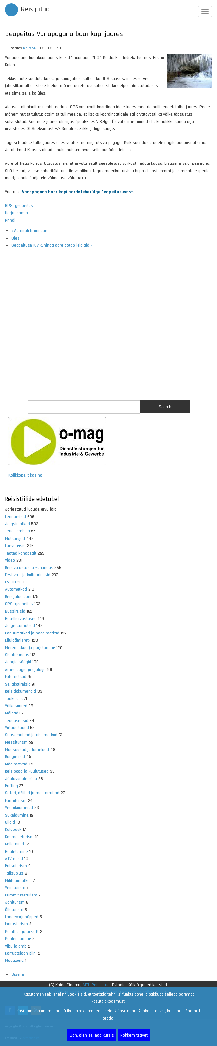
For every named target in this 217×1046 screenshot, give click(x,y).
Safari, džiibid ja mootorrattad (32, 793)
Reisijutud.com (18, 597)
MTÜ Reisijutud (96, 985)
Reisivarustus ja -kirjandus (29, 567)
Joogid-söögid (18, 662)
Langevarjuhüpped (21, 917)
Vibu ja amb (16, 946)
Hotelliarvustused (21, 618)
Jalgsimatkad (17, 524)
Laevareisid (15, 546)
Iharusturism (16, 924)
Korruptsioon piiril (21, 953)
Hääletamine (16, 852)
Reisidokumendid (20, 691)
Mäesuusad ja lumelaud (27, 749)
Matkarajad (15, 539)
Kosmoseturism (19, 837)
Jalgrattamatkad (20, 626)
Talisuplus (14, 873)
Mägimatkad (16, 764)
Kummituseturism (21, 895)
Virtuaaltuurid (17, 728)
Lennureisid (15, 517)
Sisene (17, 974)
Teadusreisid (16, 721)
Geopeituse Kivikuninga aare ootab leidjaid (51, 245)
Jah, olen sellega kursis (92, 1035)
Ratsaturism (16, 866)
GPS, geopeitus (19, 206)
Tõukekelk (14, 698)
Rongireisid (15, 757)
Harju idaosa (16, 213)
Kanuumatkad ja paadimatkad (32, 633)
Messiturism (16, 742)
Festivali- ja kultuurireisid (27, 575)
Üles (15, 238)
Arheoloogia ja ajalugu (25, 670)
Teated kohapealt (20, 553)
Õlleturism (14, 910)
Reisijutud (35, 9)
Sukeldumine (17, 815)
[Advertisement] (108, 324)
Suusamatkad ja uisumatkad (31, 735)
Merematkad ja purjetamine (30, 648)
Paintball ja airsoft (22, 932)
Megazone (14, 960)
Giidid (10, 822)
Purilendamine (18, 939)
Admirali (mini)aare (30, 231)
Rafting (11, 786)
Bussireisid (15, 611)
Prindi (10, 220)
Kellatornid (14, 844)
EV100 (10, 582)
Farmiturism (16, 801)
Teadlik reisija (17, 531)
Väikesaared (16, 706)
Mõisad (11, 713)
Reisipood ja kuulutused (27, 771)
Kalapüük (13, 829)
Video (10, 560)
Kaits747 (30, 48)
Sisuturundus (17, 655)
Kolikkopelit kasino (25, 475)
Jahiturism (15, 902)
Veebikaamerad (19, 808)
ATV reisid (14, 859)
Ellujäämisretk (17, 640)
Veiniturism (15, 888)
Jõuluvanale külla (21, 779)
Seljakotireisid (17, 684)
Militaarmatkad (18, 880)
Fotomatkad (15, 677)
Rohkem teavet (134, 1035)
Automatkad (16, 589)
